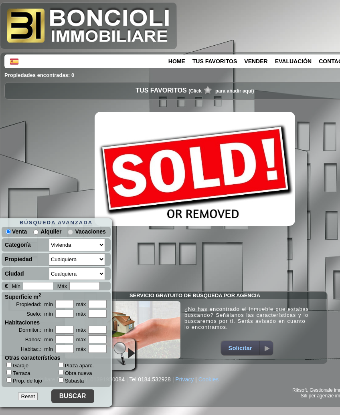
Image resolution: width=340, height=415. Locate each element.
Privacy (184, 379)
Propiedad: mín (34, 304)
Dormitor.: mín (36, 330)
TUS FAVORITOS (214, 61)
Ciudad (14, 273)
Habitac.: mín (37, 349)
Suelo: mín (39, 314)
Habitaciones (22, 322)
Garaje (17, 365)
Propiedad (18, 259)
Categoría (18, 245)
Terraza (18, 373)
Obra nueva (75, 373)
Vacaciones (90, 231)
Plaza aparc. (76, 366)
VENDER (255, 61)
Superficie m (23, 296)
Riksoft (299, 390)
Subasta (71, 381)
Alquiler (50, 231)
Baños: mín (39, 339)
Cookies (208, 379)
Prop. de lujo (24, 380)
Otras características (33, 358)
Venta (16, 231)
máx (81, 304)
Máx (62, 286)
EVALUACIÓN (293, 61)
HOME (176, 61)
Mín (16, 286)
